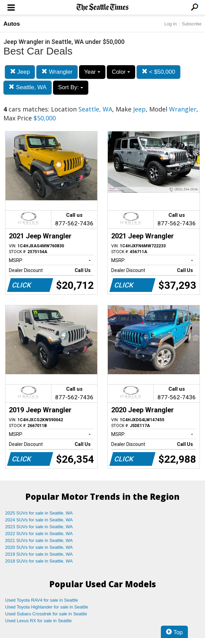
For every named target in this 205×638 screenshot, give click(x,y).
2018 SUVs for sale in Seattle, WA (39, 561)
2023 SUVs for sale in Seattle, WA (39, 526)
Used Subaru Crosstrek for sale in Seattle (46, 613)
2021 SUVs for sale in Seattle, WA (39, 540)
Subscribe (192, 23)
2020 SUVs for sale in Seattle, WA (39, 547)
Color (121, 72)
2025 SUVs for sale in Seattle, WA (39, 513)
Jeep (20, 72)
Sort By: (70, 87)
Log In (170, 23)
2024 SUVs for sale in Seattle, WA (39, 519)
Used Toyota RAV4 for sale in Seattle (41, 600)
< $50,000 (158, 72)
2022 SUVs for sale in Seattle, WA (39, 533)
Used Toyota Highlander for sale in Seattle (46, 607)
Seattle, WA (28, 87)
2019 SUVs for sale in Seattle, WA (39, 554)
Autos (11, 24)
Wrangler (56, 72)
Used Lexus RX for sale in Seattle (38, 620)
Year (92, 72)
